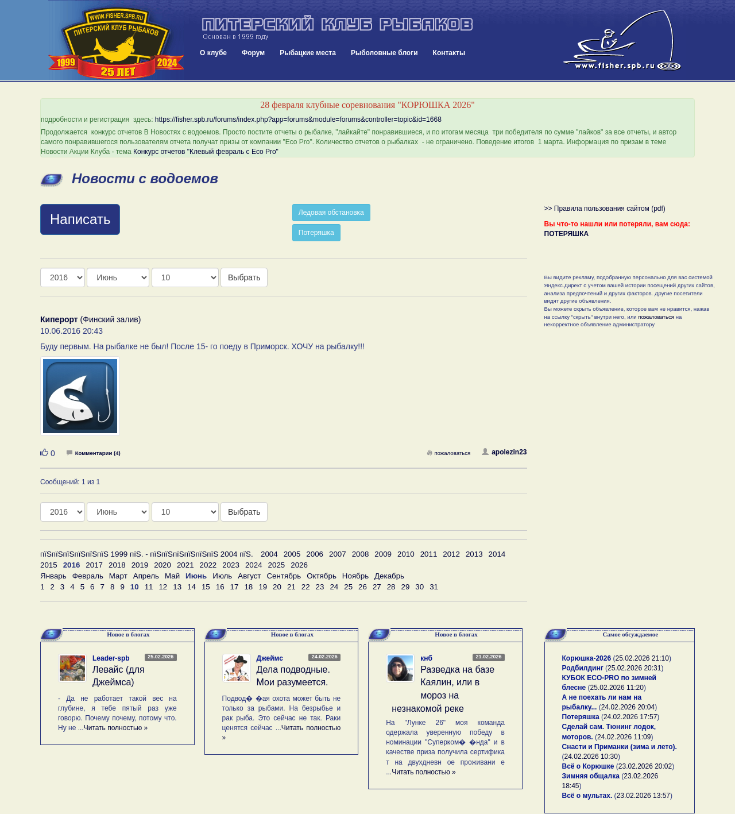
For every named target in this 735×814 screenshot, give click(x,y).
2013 (474, 554)
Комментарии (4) (94, 453)
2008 (360, 554)
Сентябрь (283, 576)
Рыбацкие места (308, 53)
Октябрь (321, 576)
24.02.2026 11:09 (624, 737)
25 (348, 586)
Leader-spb (111, 658)
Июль (222, 576)
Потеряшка (316, 233)
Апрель (146, 576)
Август (249, 576)
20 (277, 586)
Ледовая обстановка (331, 213)
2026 (299, 565)
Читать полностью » (116, 728)
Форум (253, 53)
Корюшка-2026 (587, 658)
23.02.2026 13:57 (643, 796)
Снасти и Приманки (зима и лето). (619, 747)
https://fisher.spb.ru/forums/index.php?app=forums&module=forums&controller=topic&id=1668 (298, 119)
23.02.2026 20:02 (645, 766)
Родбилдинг (583, 668)
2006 (314, 554)
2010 (406, 554)
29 (405, 586)
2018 (117, 565)
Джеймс (270, 658)
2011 (429, 554)
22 (305, 586)
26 (362, 586)
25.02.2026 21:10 (641, 658)
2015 (48, 565)
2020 (162, 565)
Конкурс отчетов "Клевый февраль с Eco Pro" (205, 152)
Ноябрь (355, 576)
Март (118, 576)
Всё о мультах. (587, 796)
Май (172, 576)
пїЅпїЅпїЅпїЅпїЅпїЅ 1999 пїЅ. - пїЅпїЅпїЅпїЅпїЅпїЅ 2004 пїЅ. (146, 554)
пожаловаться (448, 453)
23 (320, 586)
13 (177, 586)
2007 (337, 554)
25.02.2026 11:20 (617, 688)
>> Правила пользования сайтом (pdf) (605, 209)
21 (291, 586)
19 (262, 586)
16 (220, 586)
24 (334, 586)
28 (391, 586)
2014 (497, 554)
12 (162, 586)
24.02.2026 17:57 (630, 717)
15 (206, 586)
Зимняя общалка (591, 776)
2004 (269, 554)
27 (377, 586)
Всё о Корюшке (588, 766)
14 (191, 586)
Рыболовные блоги (384, 53)
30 (419, 586)
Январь (53, 576)
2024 (253, 565)
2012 (451, 554)
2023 (230, 565)
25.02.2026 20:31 (634, 668)
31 (434, 586)
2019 (140, 565)
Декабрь (389, 576)
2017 (94, 565)
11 (149, 586)
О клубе (213, 53)
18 (248, 586)
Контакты (449, 53)
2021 (185, 565)
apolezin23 (504, 452)
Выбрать (244, 277)
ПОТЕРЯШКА (566, 234)
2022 (208, 565)
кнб (426, 658)
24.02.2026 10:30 (591, 757)
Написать (80, 219)
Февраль (87, 576)
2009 (383, 554)
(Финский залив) (90, 319)
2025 (276, 565)
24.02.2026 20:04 (628, 707)
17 (234, 586)
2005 (292, 554)
